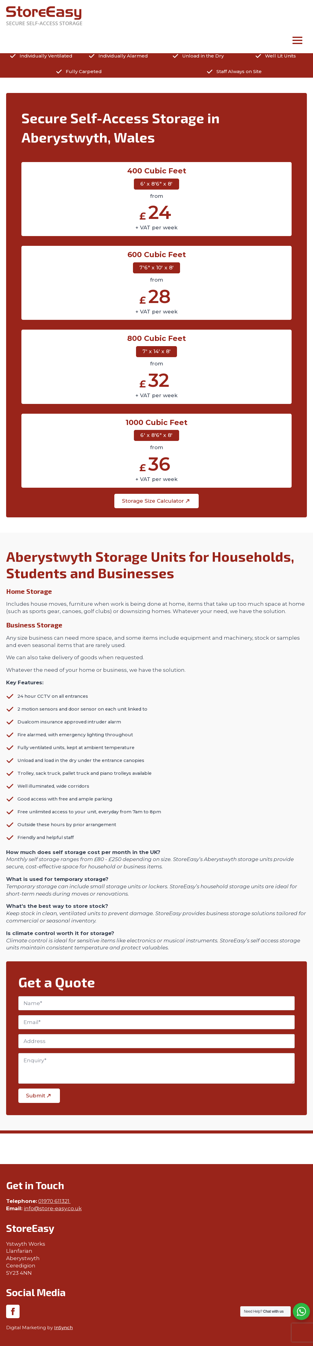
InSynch (63, 1327)
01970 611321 (54, 1201)
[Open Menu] (297, 41)
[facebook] (13, 1311)
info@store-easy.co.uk (53, 1208)
